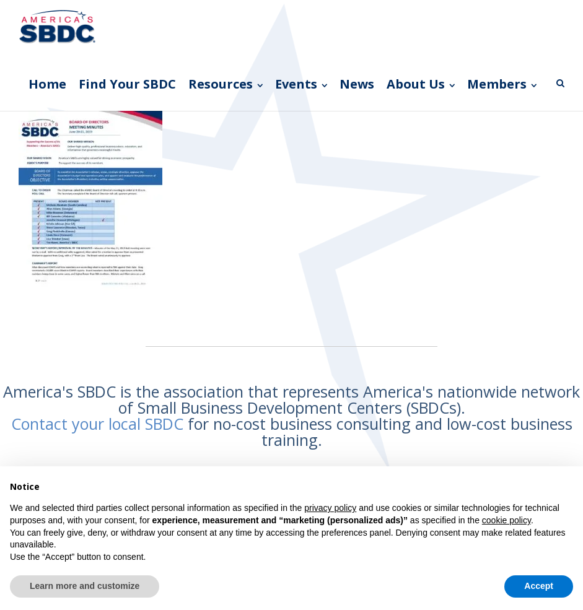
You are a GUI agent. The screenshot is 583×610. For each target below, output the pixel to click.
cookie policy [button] (506, 520)
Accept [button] (538, 586)
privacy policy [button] (330, 508)
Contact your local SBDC (97, 423)
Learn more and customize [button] (84, 586)
